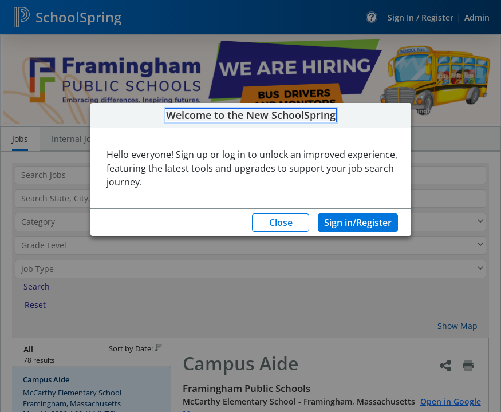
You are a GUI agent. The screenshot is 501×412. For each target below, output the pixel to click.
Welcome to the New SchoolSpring (251, 115)
